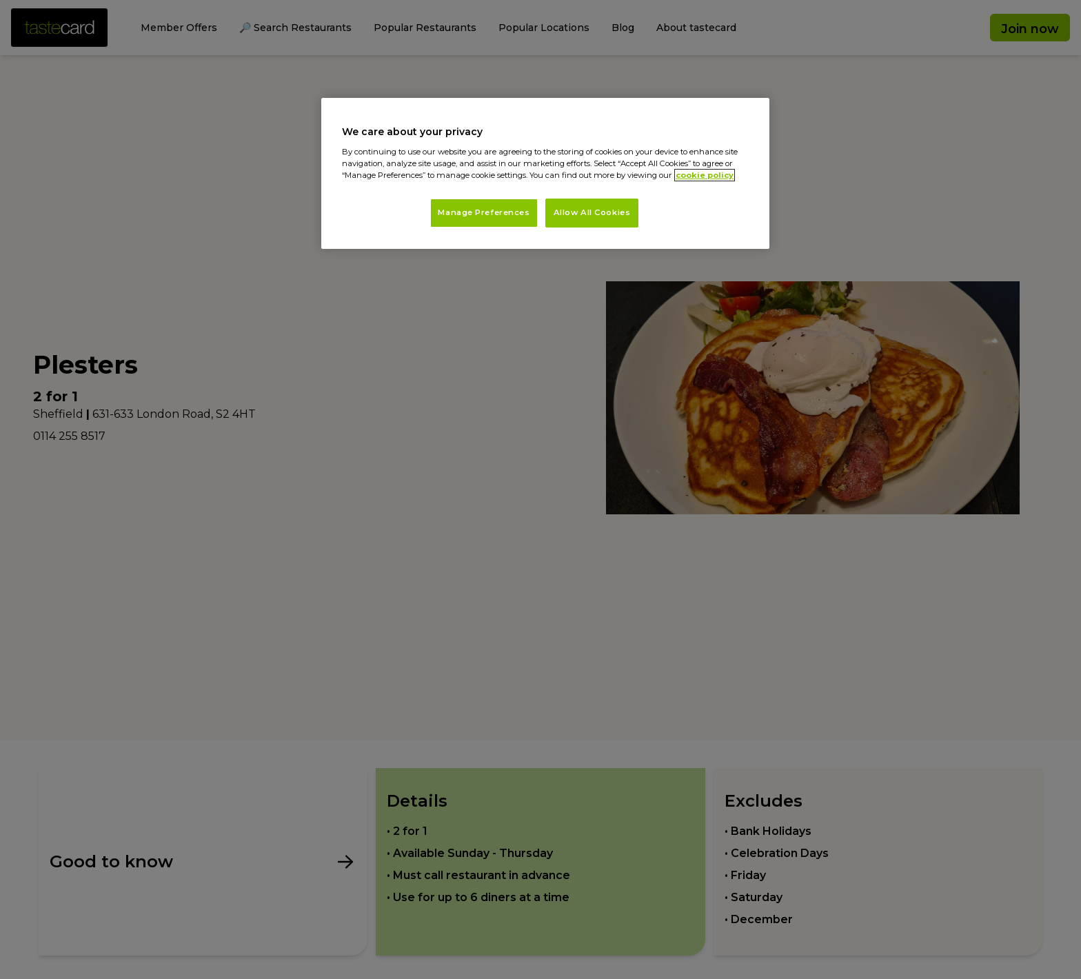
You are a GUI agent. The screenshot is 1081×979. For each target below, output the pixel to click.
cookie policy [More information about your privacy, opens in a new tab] (705, 175)
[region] (545, 173)
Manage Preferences (483, 212)
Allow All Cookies (592, 212)
